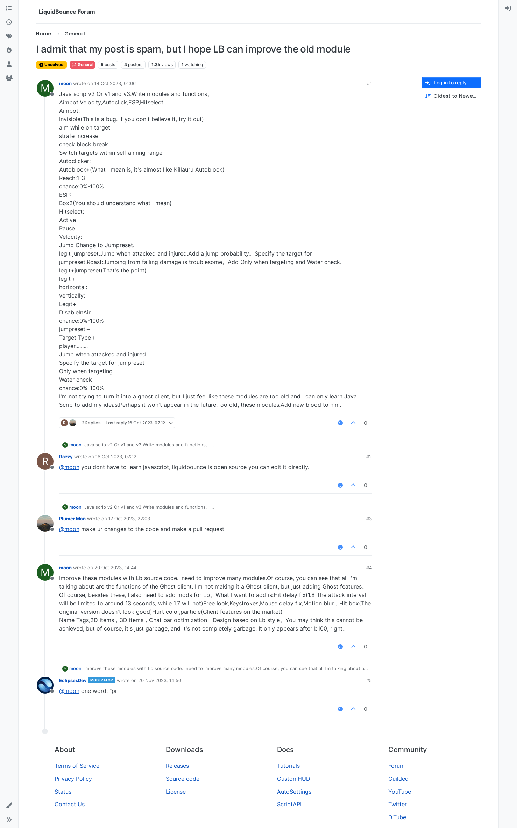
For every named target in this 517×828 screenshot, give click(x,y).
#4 (369, 567)
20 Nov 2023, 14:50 (159, 680)
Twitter (397, 804)
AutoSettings (294, 791)
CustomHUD (293, 778)
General (82, 64)
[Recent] (9, 22)
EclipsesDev (73, 680)
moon (65, 83)
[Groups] (9, 78)
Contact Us (70, 804)
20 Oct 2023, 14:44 (115, 567)
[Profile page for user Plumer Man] (45, 523)
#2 (369, 456)
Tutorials (288, 765)
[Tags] (9, 36)
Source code (182, 778)
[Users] (9, 64)
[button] (9, 805)
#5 (369, 680)
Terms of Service (77, 765)
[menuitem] (508, 8)
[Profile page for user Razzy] (45, 461)
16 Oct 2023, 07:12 (115, 456)
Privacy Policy (73, 778)
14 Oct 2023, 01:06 (115, 83)
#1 (369, 83)
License (176, 791)
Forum (396, 765)
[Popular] (9, 50)
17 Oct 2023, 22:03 (129, 518)
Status (63, 791)
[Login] (508, 8)
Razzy (66, 456)
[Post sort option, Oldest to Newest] (451, 96)
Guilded (398, 778)
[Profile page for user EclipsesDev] (45, 685)
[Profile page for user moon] (45, 88)
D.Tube (397, 817)
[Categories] (9, 8)
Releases (177, 765)
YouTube (399, 791)
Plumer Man (72, 518)
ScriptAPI (289, 804)
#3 (369, 518)
